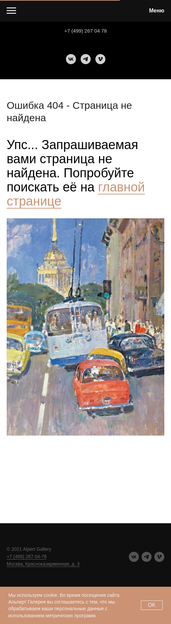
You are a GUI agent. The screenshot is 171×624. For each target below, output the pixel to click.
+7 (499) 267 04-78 (27, 556)
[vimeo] (100, 59)
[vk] (71, 59)
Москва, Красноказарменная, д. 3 (43, 564)
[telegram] (86, 59)
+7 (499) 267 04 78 (85, 31)
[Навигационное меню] (11, 10)
